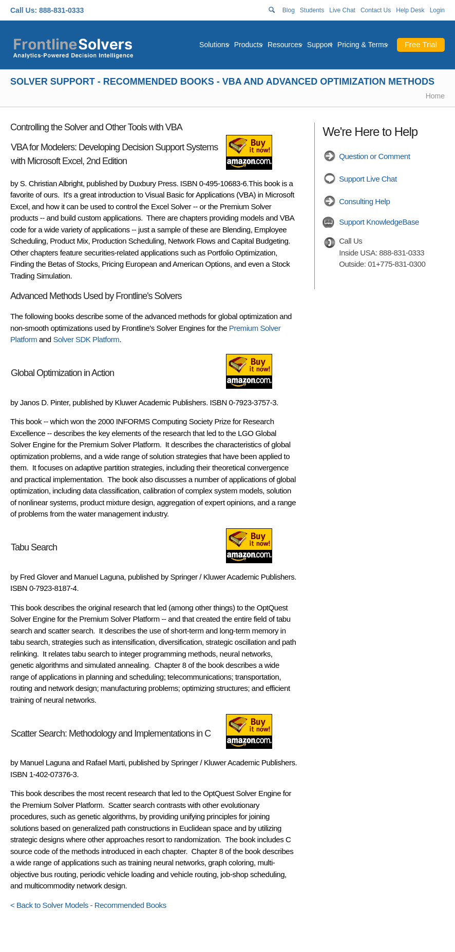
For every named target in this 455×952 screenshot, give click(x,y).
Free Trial (421, 44)
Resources (285, 45)
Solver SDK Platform (86, 339)
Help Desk (410, 10)
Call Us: (23, 10)
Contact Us (376, 10)
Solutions (214, 45)
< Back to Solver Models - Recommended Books (88, 905)
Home (435, 96)
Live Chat (342, 10)
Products (248, 45)
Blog (288, 10)
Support (319, 45)
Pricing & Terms (362, 45)
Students (312, 10)
